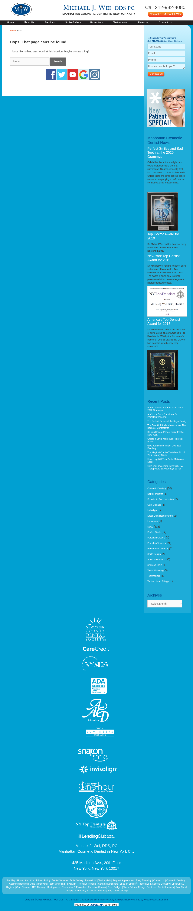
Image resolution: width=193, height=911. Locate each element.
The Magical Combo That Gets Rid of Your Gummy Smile (166, 453)
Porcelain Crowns (156, 537)
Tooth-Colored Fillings (134, 887)
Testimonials (120, 22)
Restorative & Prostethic (74, 887)
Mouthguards (53, 887)
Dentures (151, 887)
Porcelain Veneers (156, 543)
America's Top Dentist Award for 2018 (163, 322)
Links (116, 890)
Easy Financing (144, 880)
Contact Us (165, 22)
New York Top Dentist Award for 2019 (163, 258)
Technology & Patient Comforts (90, 890)
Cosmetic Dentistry (156, 488)
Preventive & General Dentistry (154, 884)
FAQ (110, 890)
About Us (28, 22)
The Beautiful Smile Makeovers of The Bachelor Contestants (166, 426)
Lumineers (152, 521)
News (150, 526)
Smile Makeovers (156, 559)
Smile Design (154, 554)
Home (10, 22)
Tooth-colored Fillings (158, 581)
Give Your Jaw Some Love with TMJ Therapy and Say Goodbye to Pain (165, 467)
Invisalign (152, 510)
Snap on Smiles (128, 884)
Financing (143, 22)
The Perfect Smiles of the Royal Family (166, 421)
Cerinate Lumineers (108, 884)
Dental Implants (155, 494)
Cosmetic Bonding (18, 884)
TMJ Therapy (39, 887)
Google (125, 890)
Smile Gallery (73, 22)
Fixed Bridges (114, 887)
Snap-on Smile (154, 565)
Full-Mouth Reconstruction (160, 499)
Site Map (10, 880)
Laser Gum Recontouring (160, 516)
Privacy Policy (43, 880)
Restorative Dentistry (157, 548)
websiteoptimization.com (156, 899)
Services (50, 22)
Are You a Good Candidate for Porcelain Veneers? (162, 415)
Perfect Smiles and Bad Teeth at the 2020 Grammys (165, 153)
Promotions (97, 22)
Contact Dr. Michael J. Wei (165, 14)
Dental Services (60, 880)
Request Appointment (123, 880)
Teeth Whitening (155, 570)
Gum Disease (154, 505)
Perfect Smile (154, 532)
